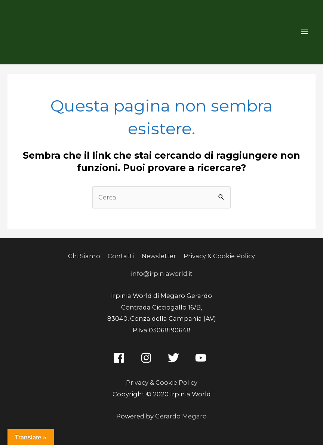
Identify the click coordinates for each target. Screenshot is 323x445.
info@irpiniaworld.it (162, 273)
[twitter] (175, 358)
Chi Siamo (84, 256)
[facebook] (120, 358)
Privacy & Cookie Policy (219, 256)
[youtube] (202, 358)
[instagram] (148, 358)
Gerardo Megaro (181, 416)
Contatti (121, 256)
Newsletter (159, 256)
